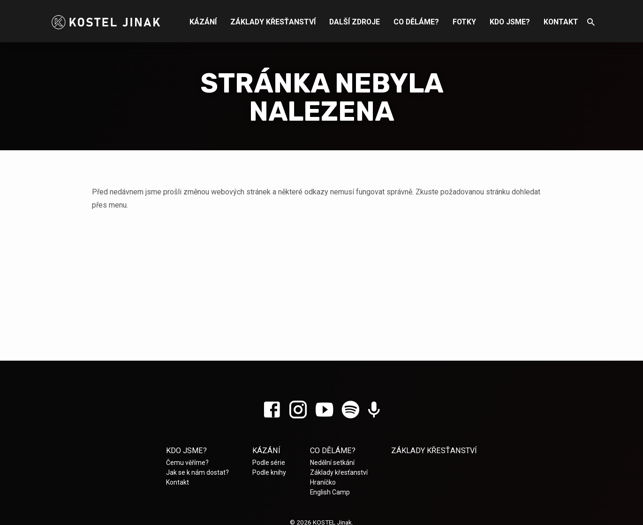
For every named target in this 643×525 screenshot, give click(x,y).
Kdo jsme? (510, 21)
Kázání (203, 21)
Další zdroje (354, 21)
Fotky (464, 21)
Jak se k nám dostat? (197, 472)
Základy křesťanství (273, 21)
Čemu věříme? (187, 462)
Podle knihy (269, 472)
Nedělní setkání (332, 462)
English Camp (330, 492)
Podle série (268, 462)
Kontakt (561, 21)
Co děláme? (416, 21)
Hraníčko (323, 482)
